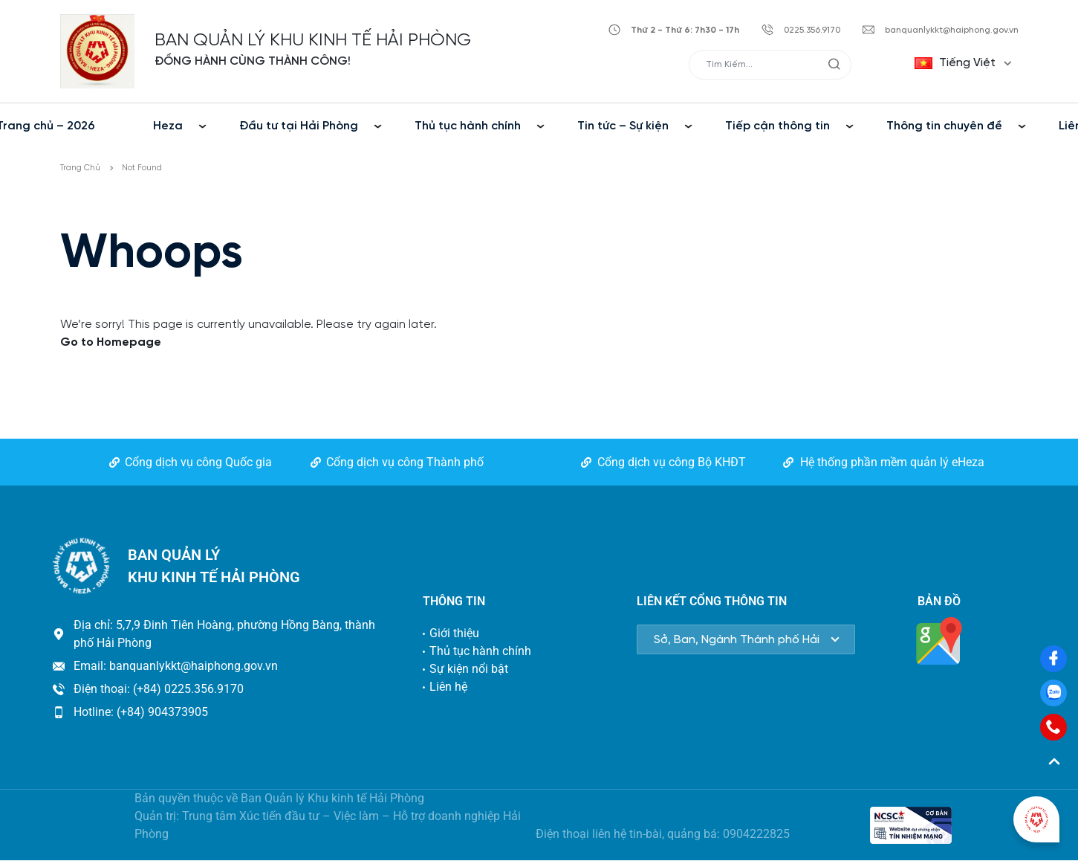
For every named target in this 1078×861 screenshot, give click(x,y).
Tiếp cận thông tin (777, 126)
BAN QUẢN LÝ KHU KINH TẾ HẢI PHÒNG (313, 40)
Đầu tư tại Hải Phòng (298, 126)
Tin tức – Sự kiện (623, 126)
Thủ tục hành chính (468, 126)
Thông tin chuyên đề (944, 126)
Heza (168, 126)
